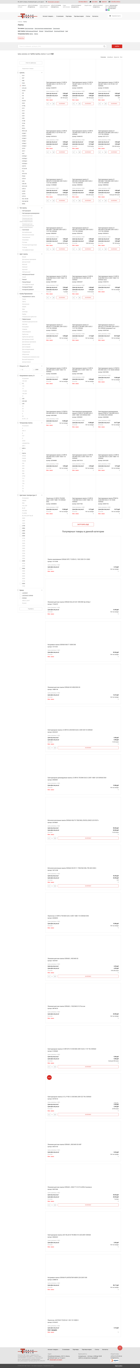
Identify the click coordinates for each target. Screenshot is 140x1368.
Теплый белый (48, 31)
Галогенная (56, 28)
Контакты (95, 16)
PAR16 (36, 34)
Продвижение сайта (48, 1365)
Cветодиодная (29, 28)
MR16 (31, 34)
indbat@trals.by (55, 7)
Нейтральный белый (32, 31)
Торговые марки (79, 16)
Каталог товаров (48, 16)
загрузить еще (83, 524)
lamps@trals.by (75, 7)
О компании (59, 16)
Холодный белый (59, 31)
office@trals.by (31, 7)
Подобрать (31, 609)
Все (121, 57)
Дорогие (116, 57)
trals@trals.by (96, 7)
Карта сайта (118, 1366)
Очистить (21, 38)
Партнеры (69, 16)
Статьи (88, 16)
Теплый (41, 31)
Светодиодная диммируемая (43, 28)
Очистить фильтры (31, 63)
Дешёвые (110, 57)
